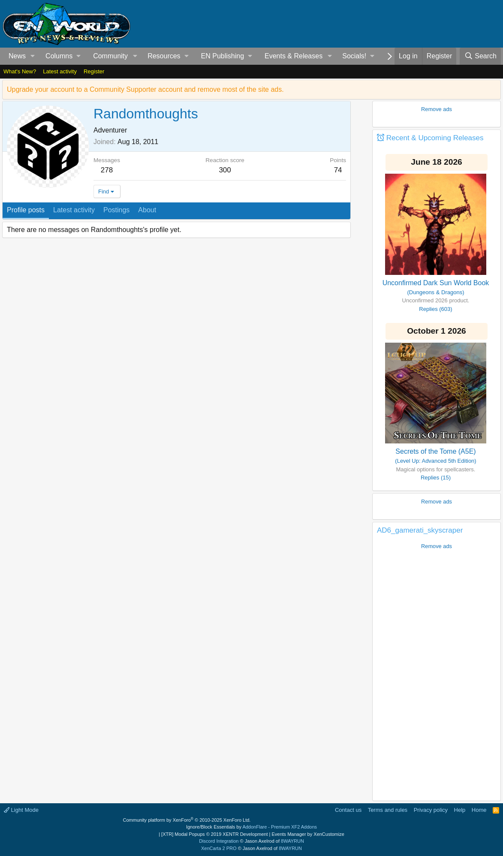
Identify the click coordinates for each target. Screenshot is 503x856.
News (17, 56)
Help (460, 810)
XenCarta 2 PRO (219, 848)
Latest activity (60, 71)
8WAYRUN (292, 841)
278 (107, 170)
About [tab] (147, 210)
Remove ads (436, 109)
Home (479, 810)
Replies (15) (436, 477)
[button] (33, 56)
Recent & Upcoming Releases (435, 138)
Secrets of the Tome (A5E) (435, 451)
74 (338, 170)
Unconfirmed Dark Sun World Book (436, 282)
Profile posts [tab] (26, 210)
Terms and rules (387, 810)
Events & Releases (293, 56)
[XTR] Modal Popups (214, 834)
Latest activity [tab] (74, 210)
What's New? (19, 71)
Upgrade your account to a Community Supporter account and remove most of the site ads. (145, 89)
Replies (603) (435, 309)
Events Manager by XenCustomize (307, 834)
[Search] (480, 56)
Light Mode (21, 810)
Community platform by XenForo (187, 820)
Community (110, 56)
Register (94, 71)
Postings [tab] (116, 210)
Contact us (348, 810)
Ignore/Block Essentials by (251, 826)
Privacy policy (431, 810)
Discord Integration (218, 841)
